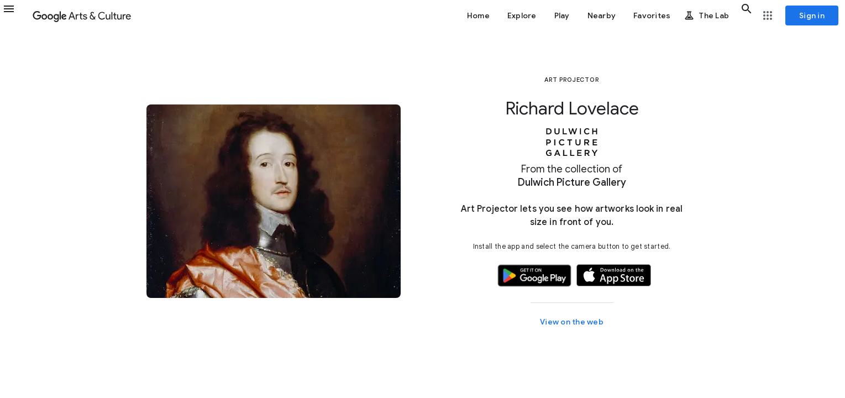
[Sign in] (811, 15)
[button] (15, 15)
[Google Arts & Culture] (82, 15)
